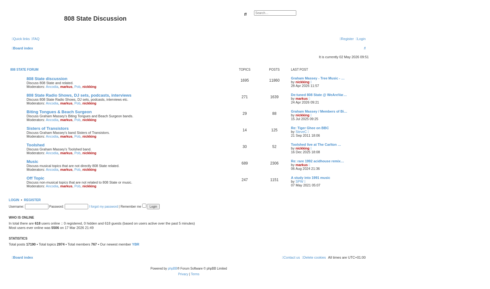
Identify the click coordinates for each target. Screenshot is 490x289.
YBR (135, 244)
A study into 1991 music (310, 178)
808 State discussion (47, 78)
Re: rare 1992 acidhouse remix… (317, 161)
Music (32, 161)
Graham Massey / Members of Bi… (319, 111)
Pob (77, 87)
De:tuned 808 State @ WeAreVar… (319, 95)
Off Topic (35, 178)
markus (66, 87)
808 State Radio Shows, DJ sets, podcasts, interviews (79, 95)
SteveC (301, 132)
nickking (89, 87)
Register (32, 200)
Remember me (133, 206)
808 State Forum (24, 69)
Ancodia (52, 87)
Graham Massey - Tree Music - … (318, 78)
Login (14, 200)
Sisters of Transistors (48, 128)
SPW (299, 181)
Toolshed (36, 145)
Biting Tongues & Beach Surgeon (59, 111)
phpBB (172, 268)
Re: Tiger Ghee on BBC (310, 128)
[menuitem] (35, 39)
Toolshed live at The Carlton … (316, 144)
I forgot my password (103, 206)
